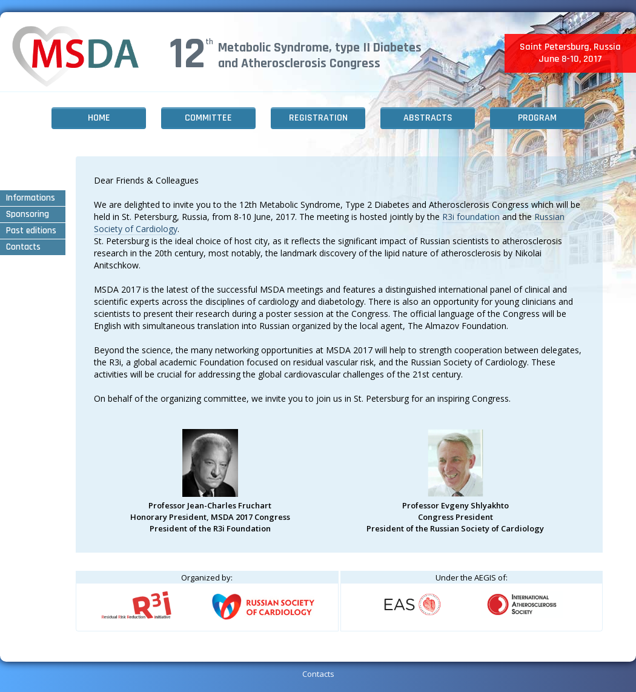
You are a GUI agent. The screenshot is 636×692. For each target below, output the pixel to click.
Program (537, 117)
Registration (318, 117)
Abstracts (427, 117)
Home (99, 117)
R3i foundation (471, 216)
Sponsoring (27, 214)
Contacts (23, 247)
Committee (208, 117)
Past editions (31, 230)
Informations (30, 198)
